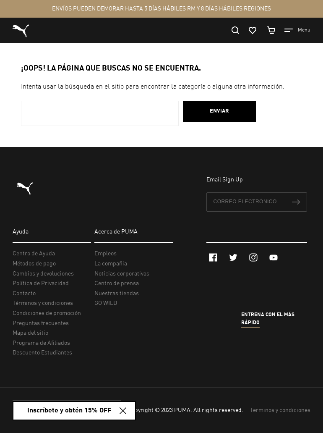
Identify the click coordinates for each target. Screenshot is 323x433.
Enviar (219, 111)
